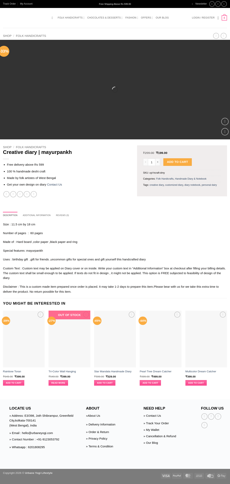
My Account (26, 3)
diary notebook (192, 185)
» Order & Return (97, 432)
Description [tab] (11, 215)
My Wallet (152, 430)
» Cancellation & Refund (159, 436)
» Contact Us (152, 416)
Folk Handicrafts (71, 18)
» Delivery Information (100, 425)
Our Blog (162, 17)
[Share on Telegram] (34, 194)
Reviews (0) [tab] (71, 215)
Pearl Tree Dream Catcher (156, 372)
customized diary (174, 185)
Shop (7, 35)
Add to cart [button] (13, 383)
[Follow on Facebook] (212, 4)
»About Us (93, 416)
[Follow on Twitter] (224, 4)
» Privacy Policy (96, 439)
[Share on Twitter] (13, 194)
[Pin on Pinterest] (27, 194)
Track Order (9, 3)
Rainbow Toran (12, 372)
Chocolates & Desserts (105, 18)
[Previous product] (223, 36)
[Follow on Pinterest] (204, 426)
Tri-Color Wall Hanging (62, 372)
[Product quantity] (151, 162)
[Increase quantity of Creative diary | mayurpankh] (157, 162)
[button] (199, 4)
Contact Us (54, 184)
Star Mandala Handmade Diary (113, 372)
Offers (147, 18)
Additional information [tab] (41, 215)
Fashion (131, 18)
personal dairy (209, 185)
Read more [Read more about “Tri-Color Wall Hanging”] (58, 383)
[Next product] (216, 36)
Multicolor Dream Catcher (200, 372)
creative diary (157, 185)
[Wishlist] (218, 18)
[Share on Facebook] (6, 194)
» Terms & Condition (99, 446)
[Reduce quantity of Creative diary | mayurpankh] (145, 162)
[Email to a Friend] (20, 194)
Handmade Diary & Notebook (190, 178)
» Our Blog (150, 443)
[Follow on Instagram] (218, 4)
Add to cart (177, 161)
